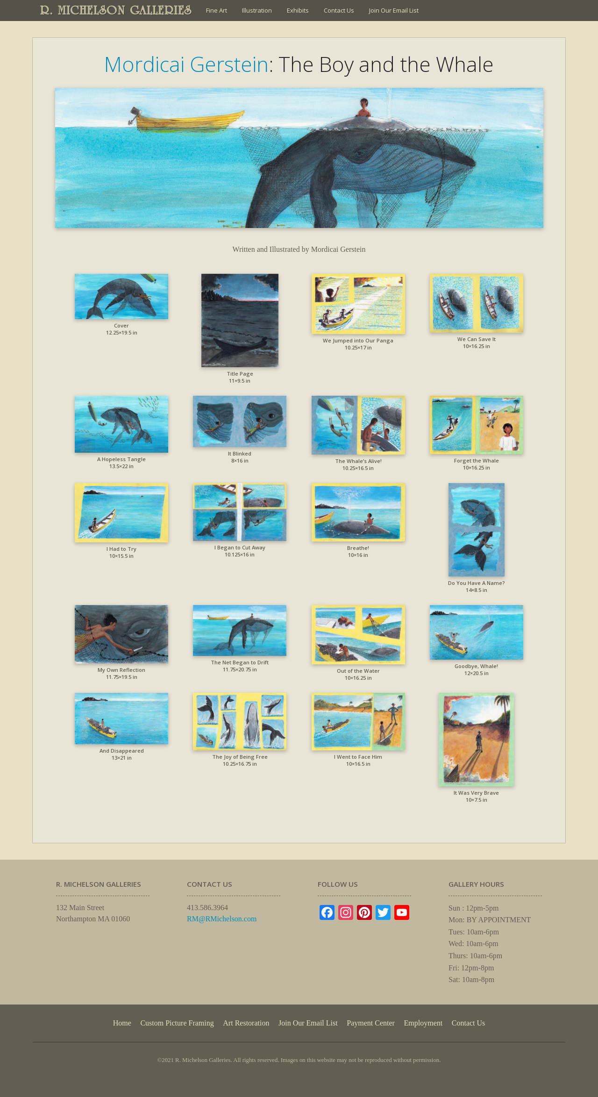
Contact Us (339, 10)
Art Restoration (246, 1023)
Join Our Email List (394, 10)
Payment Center (371, 1023)
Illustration (257, 10)
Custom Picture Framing (177, 1023)
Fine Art (216, 10)
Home (122, 1023)
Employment (423, 1023)
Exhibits (298, 10)
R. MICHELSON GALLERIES (116, 10)
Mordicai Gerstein (186, 64)
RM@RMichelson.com (221, 919)
